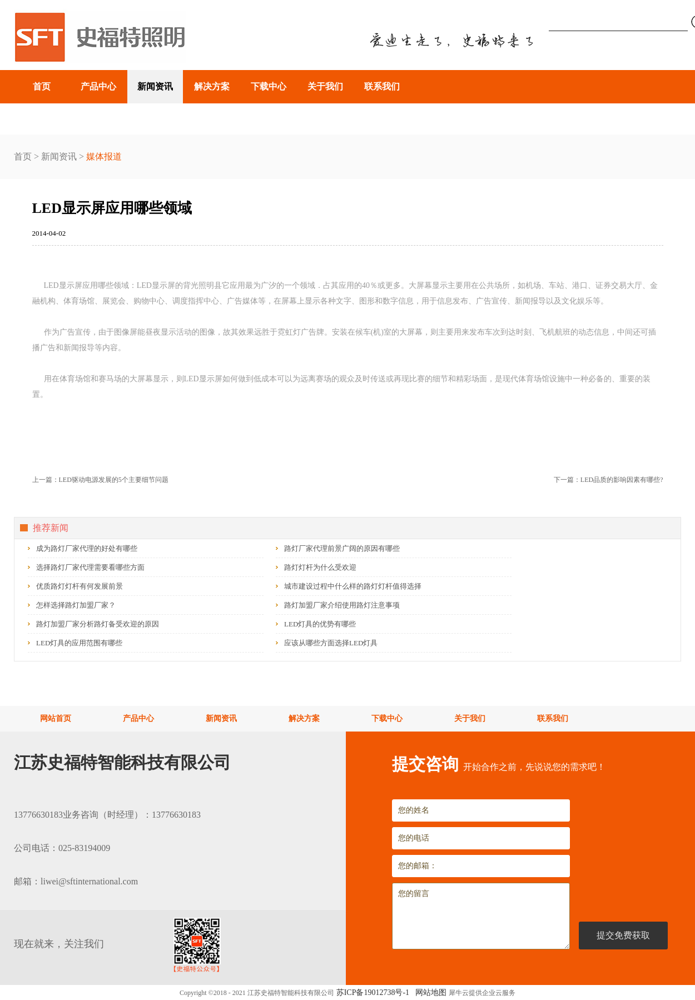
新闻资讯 (59, 156)
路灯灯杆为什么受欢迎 (320, 567)
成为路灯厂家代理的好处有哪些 (86, 548)
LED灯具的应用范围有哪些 (79, 643)
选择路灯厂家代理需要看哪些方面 (90, 567)
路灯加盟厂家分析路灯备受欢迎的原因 (97, 624)
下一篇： (608, 480)
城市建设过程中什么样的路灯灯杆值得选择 (352, 586)
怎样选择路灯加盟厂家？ (76, 605)
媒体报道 (104, 156)
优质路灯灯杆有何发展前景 (79, 586)
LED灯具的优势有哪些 (320, 624)
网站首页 (55, 718)
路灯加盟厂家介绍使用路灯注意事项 (342, 605)
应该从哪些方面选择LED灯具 (331, 643)
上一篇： (100, 480)
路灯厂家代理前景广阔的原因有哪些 (342, 548)
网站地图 (428, 992)
